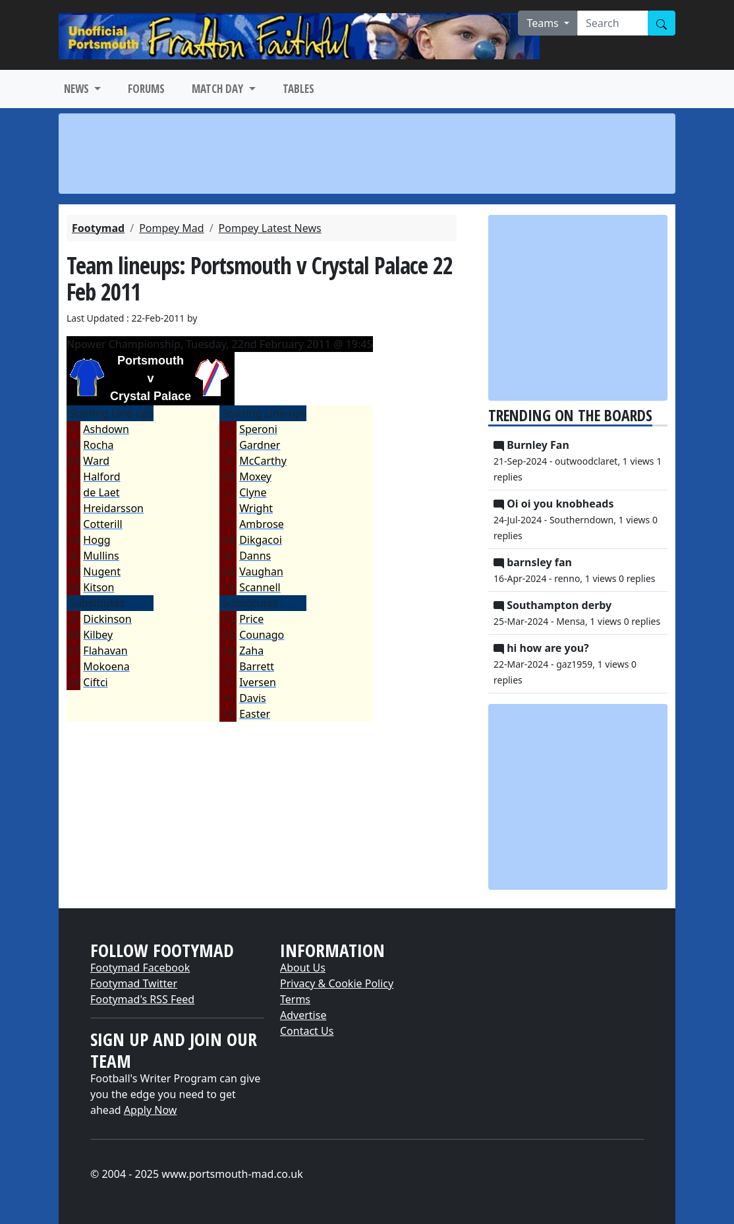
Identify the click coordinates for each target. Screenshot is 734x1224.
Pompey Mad (171, 228)
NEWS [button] (78, 88)
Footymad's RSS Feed (142, 999)
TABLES (298, 88)
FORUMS (146, 88)
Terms (295, 999)
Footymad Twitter (133, 983)
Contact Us (306, 1031)
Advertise (303, 1015)
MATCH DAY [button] (219, 88)
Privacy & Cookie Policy (336, 983)
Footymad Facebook (140, 967)
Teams (543, 23)
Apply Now (150, 1110)
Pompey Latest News (270, 228)
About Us (302, 967)
